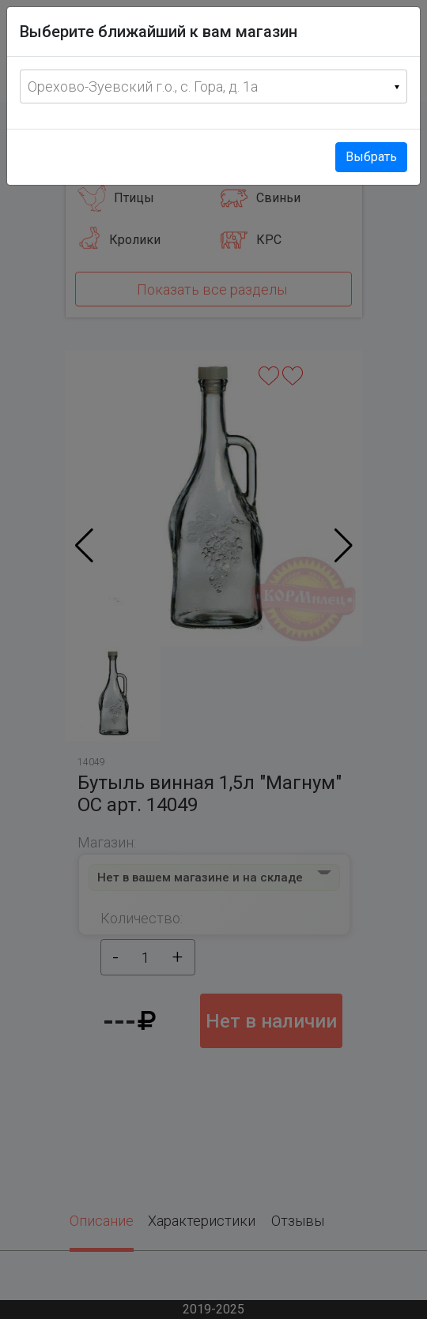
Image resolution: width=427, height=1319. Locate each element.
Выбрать (371, 156)
